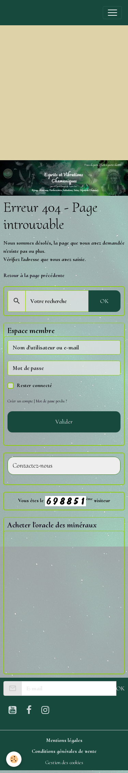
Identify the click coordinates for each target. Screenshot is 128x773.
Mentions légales (64, 740)
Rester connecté (34, 385)
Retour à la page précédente (34, 275)
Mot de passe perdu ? (51, 401)
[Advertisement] (64, 93)
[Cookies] (14, 759)
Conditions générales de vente (64, 751)
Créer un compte (20, 401)
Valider (64, 421)
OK (104, 301)
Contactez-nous (33, 466)
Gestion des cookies (64, 762)
